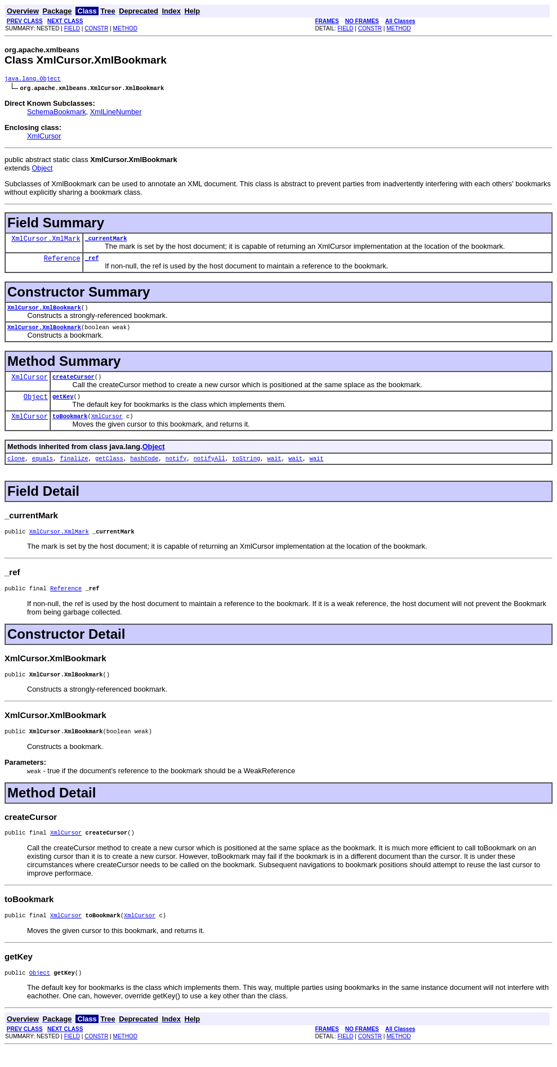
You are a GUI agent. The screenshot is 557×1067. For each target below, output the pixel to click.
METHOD (125, 28)
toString (246, 468)
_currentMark (106, 240)
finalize (74, 468)
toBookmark (69, 425)
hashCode (144, 468)
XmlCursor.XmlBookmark (44, 312)
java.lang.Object (33, 79)
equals (42, 468)
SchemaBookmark (56, 113)
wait (274, 468)
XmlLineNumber (116, 113)
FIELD (72, 28)
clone (16, 468)
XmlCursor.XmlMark (45, 241)
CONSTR (96, 28)
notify (176, 468)
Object (42, 169)
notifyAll (209, 468)
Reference (62, 262)
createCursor (73, 383)
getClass (109, 468)
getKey (62, 404)
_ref (92, 261)
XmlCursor (44, 137)
